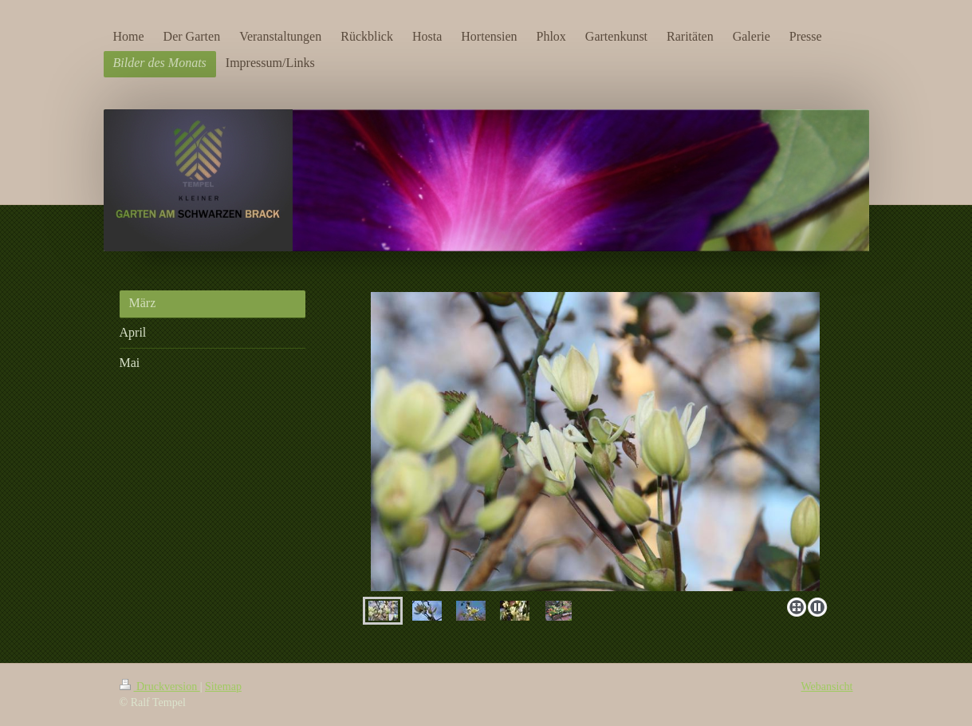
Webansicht (827, 686)
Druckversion (160, 686)
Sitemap (223, 686)
